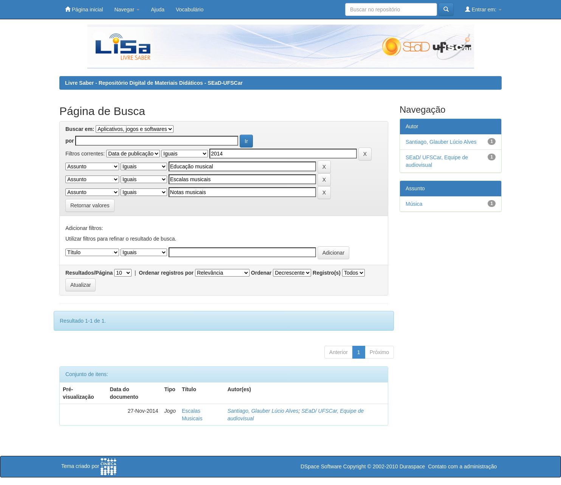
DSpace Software (321, 466)
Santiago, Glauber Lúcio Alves (263, 411)
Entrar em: (483, 9)
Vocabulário (189, 9)
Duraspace (412, 466)
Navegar (126, 9)
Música (414, 204)
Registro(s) (327, 273)
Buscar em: (79, 129)
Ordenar (261, 273)
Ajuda (157, 9)
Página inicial (84, 9)
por (69, 141)
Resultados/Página (89, 273)
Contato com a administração (462, 466)
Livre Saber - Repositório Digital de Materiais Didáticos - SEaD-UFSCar (154, 83)
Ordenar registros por (166, 273)
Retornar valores (90, 205)
